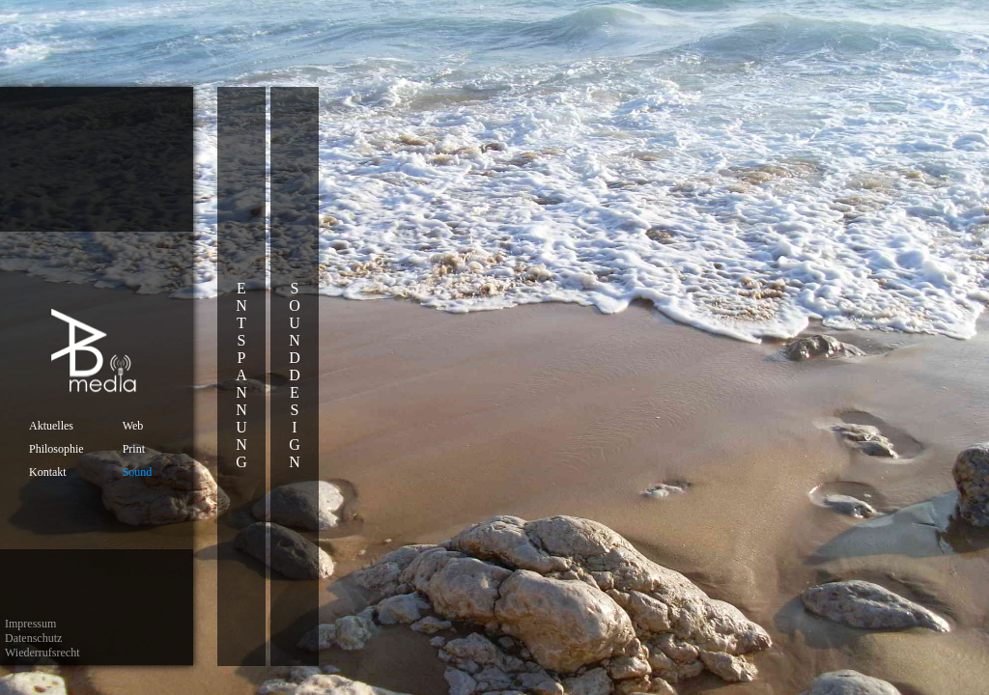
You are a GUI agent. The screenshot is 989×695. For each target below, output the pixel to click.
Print (134, 449)
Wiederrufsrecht (42, 652)
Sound (138, 472)
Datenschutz (33, 638)
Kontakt (48, 472)
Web (133, 425)
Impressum (30, 623)
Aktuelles (51, 425)
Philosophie (56, 449)
